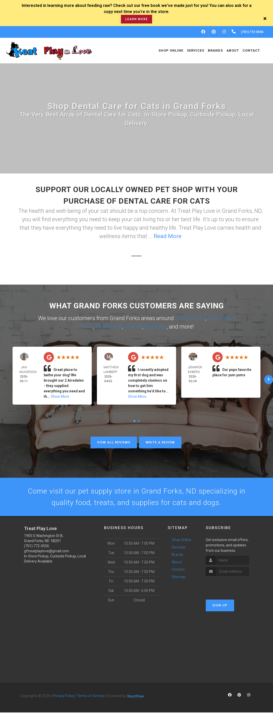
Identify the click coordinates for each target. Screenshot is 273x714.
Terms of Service (91, 697)
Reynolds (155, 326)
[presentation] (233, 587)
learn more (136, 19)
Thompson (108, 326)
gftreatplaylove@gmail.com (46, 553)
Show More (60, 396)
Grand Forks (190, 318)
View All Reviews (113, 442)
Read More (167, 236)
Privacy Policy (64, 697)
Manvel (133, 326)
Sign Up (220, 607)
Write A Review (160, 442)
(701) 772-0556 (36, 547)
